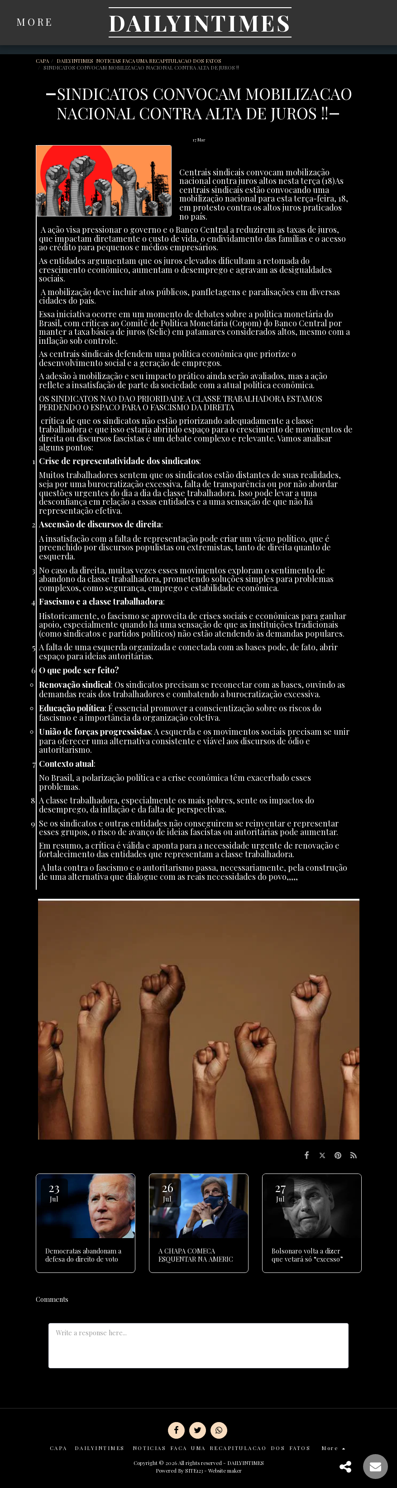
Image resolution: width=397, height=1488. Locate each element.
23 (54, 1191)
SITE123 (194, 1470)
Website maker (225, 1470)
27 (280, 1191)
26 (167, 1191)
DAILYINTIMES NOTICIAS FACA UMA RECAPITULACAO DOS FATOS (140, 60)
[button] (346, 22)
